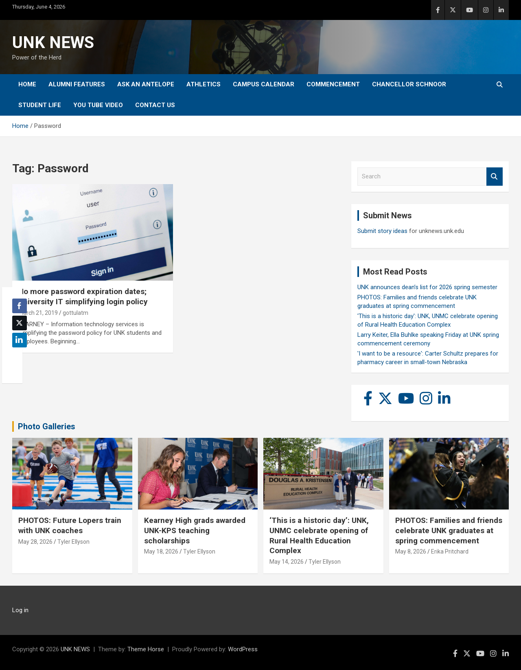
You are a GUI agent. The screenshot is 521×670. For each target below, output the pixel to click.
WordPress (243, 649)
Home (27, 84)
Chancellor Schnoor (409, 84)
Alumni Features (76, 84)
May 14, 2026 (286, 561)
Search (494, 176)
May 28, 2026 (35, 541)
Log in (20, 610)
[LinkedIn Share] (19, 340)
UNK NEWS (53, 42)
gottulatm (75, 313)
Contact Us (155, 105)
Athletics (203, 84)
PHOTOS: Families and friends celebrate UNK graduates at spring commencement (448, 530)
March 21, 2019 (38, 313)
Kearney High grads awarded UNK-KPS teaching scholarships (194, 530)
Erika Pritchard (449, 551)
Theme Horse (145, 649)
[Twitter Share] (19, 323)
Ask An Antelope (145, 84)
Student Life (39, 105)
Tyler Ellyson (73, 541)
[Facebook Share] (19, 306)
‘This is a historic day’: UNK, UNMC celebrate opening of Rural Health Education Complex (319, 535)
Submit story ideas (382, 231)
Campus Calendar (263, 84)
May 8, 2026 (410, 551)
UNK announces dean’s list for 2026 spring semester (427, 287)
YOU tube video (98, 105)
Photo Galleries (46, 426)
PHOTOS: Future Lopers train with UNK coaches (69, 525)
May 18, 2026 (161, 551)
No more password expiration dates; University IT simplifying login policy (83, 296)
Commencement (333, 84)
